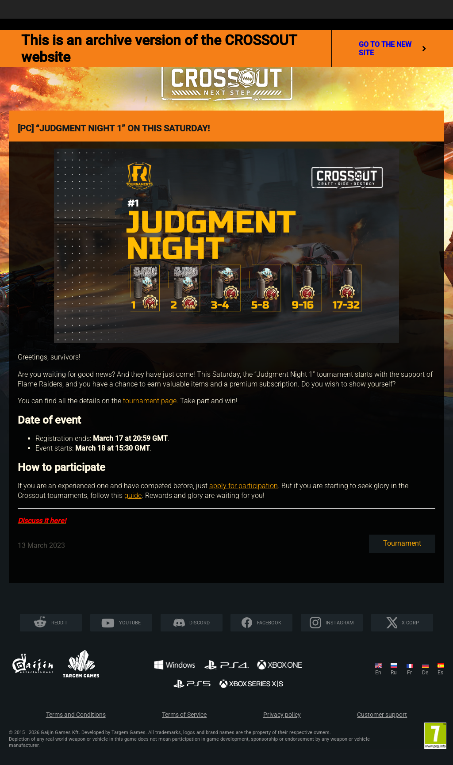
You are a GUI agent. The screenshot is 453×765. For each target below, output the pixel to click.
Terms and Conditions (76, 715)
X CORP (410, 623)
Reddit (59, 623)
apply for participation (243, 486)
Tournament (402, 543)
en (378, 672)
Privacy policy (282, 715)
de (425, 672)
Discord (199, 623)
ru (394, 672)
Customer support (382, 715)
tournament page (150, 401)
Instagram (340, 623)
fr (409, 672)
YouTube (130, 623)
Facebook (269, 623)
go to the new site (392, 48)
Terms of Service (184, 715)
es (440, 672)
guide (133, 495)
